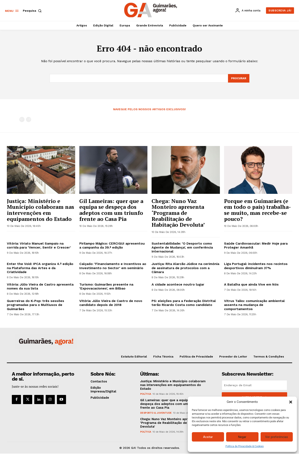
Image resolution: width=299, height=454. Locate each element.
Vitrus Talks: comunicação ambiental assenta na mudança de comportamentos (254, 305)
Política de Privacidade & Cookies (244, 446)
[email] (254, 385)
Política (145, 394)
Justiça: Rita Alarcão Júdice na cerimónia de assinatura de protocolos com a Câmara (185, 268)
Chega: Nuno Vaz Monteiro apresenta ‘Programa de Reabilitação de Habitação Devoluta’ (178, 213)
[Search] (238, 78)
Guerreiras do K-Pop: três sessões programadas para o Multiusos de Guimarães (35, 305)
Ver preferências (276, 437)
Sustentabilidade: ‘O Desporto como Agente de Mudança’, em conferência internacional (182, 248)
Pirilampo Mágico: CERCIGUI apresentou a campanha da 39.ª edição (112, 246)
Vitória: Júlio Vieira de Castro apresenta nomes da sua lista (40, 287)
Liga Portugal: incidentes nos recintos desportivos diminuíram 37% (256, 266)
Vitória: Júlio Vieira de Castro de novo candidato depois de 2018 (110, 303)
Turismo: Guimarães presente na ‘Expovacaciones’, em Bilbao (106, 287)
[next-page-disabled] (28, 119)
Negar (242, 437)
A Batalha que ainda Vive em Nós (251, 285)
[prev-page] (22, 119)
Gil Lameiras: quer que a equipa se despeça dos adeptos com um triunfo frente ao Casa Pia (111, 210)
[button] (291, 402)
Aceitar (208, 437)
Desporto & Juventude (156, 413)
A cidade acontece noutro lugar (178, 285)
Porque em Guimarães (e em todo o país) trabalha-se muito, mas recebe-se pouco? (257, 210)
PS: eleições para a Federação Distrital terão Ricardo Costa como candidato (184, 303)
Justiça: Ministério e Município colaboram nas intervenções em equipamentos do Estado (40, 210)
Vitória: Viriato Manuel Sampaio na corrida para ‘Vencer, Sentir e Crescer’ (39, 246)
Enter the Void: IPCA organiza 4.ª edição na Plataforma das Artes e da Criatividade (40, 268)
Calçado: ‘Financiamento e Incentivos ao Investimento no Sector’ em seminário (112, 266)
